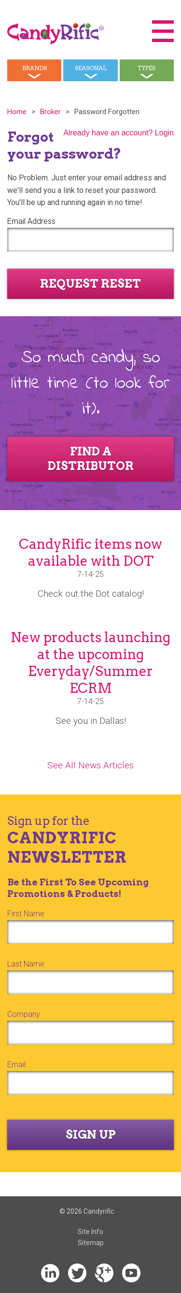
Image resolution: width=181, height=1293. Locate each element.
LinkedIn (50, 1273)
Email (16, 1064)
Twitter (77, 1273)
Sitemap (91, 1243)
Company (23, 1014)
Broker (50, 111)
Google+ (104, 1273)
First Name (25, 913)
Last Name (25, 964)
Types (146, 68)
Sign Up (91, 1135)
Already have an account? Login (118, 133)
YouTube (131, 1273)
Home (17, 111)
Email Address (31, 221)
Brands (34, 68)
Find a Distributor (91, 458)
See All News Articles (90, 765)
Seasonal (91, 68)
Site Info (90, 1231)
